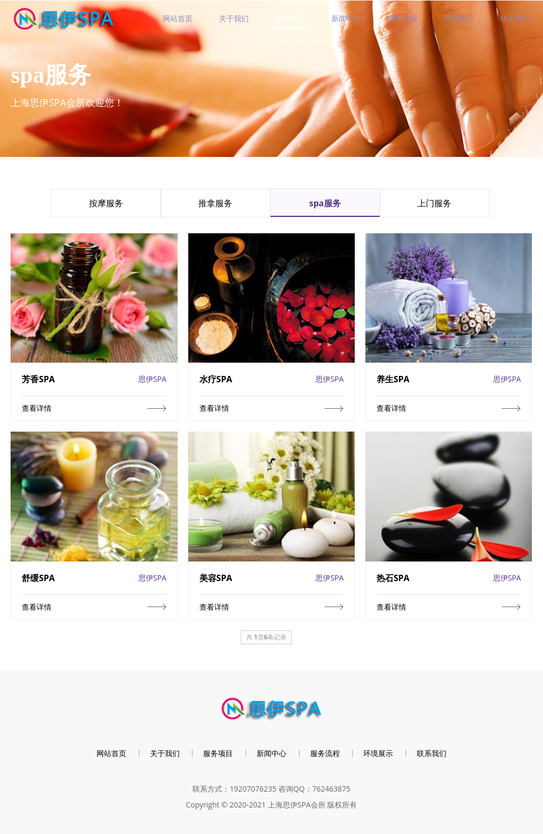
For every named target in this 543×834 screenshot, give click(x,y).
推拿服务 (215, 203)
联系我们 (515, 18)
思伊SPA (152, 379)
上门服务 (434, 203)
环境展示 (459, 18)
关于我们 (234, 18)
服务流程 (402, 18)
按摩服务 (106, 203)
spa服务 (325, 203)
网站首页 (177, 18)
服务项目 (290, 18)
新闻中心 (346, 18)
